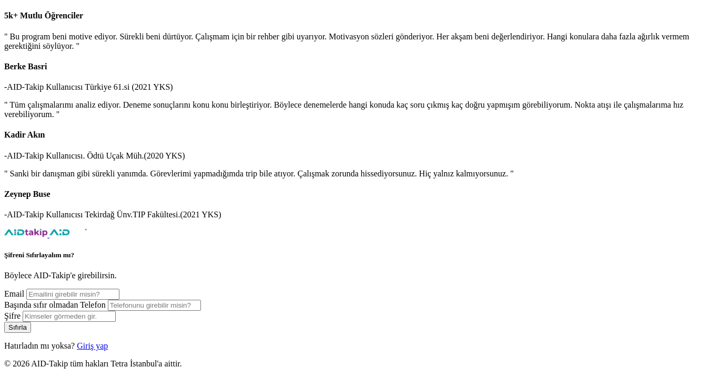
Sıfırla (17, 327)
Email (14, 293)
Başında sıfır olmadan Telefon (55, 304)
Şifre (12, 315)
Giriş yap (92, 345)
